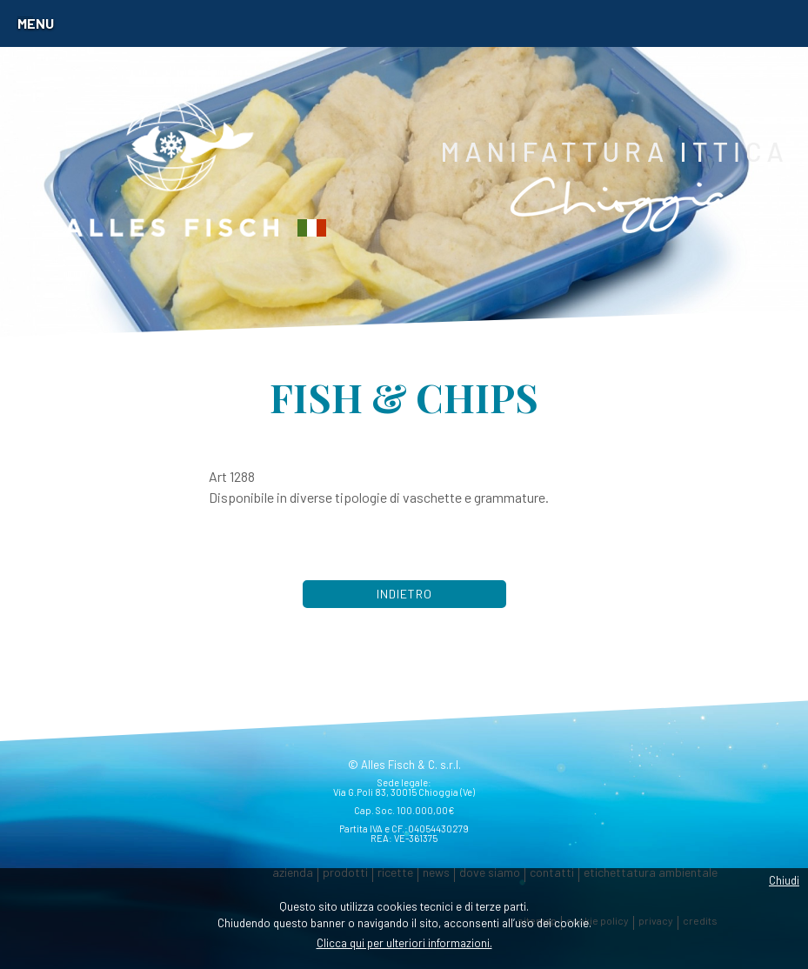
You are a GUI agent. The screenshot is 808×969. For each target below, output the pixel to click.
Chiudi (784, 880)
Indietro (404, 593)
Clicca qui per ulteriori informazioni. (404, 943)
